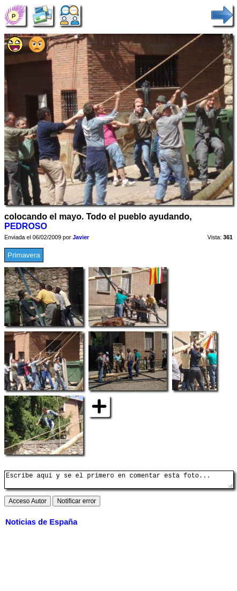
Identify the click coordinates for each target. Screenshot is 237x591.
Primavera (24, 255)
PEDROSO (25, 226)
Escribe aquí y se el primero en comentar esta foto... (119, 481)
